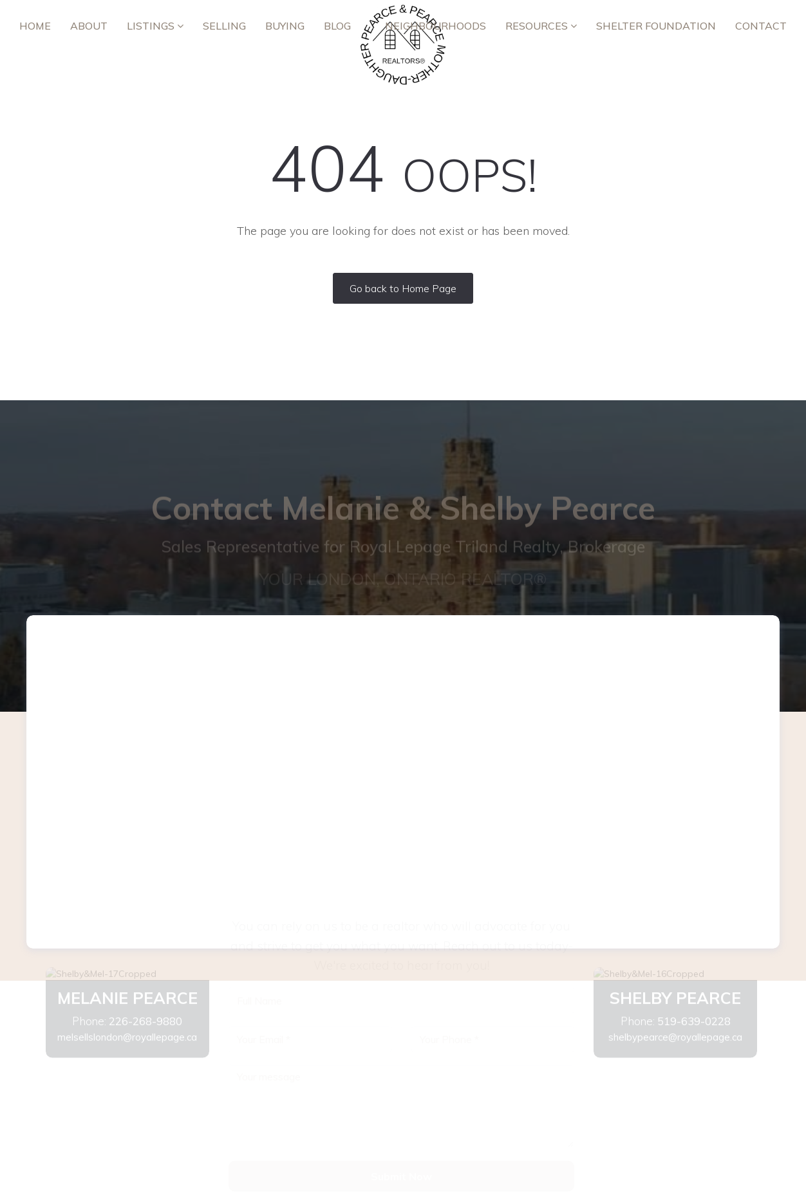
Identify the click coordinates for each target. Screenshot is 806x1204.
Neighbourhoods (435, 25)
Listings (155, 25)
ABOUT (89, 25)
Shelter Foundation (656, 25)
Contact (761, 25)
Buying (285, 25)
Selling (224, 25)
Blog (337, 25)
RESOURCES (541, 25)
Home (35, 25)
